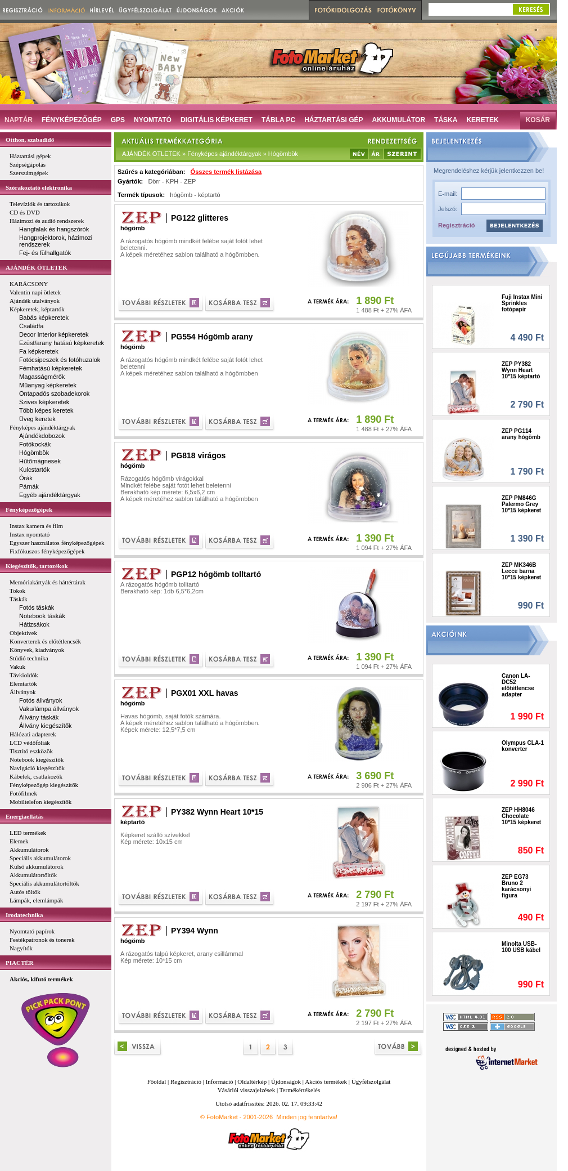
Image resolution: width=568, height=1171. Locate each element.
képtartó (209, 194)
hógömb (181, 194)
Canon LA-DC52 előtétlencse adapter (518, 685)
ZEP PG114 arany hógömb (521, 434)
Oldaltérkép (252, 1081)
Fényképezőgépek (29, 509)
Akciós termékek (326, 1081)
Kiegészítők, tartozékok (37, 565)
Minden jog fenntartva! (306, 1117)
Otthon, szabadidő (30, 139)
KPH (172, 181)
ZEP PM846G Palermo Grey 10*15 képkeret (521, 504)
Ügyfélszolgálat (371, 1081)
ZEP (190, 181)
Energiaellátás (24, 816)
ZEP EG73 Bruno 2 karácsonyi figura (516, 886)
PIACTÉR (20, 962)
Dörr (154, 181)
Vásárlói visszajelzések (246, 1090)
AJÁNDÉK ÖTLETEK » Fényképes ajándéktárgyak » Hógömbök (210, 153)
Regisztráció (456, 225)
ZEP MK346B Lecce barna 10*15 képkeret (521, 571)
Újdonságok (286, 1081)
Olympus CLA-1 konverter (523, 746)
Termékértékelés (300, 1090)
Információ (219, 1081)
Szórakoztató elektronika (39, 187)
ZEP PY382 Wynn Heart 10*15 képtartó (521, 370)
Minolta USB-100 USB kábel (521, 947)
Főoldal (156, 1081)
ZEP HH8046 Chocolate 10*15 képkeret (521, 816)
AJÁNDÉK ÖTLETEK (36, 267)
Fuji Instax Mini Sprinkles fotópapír (522, 303)
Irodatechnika (24, 914)
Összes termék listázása (226, 171)
